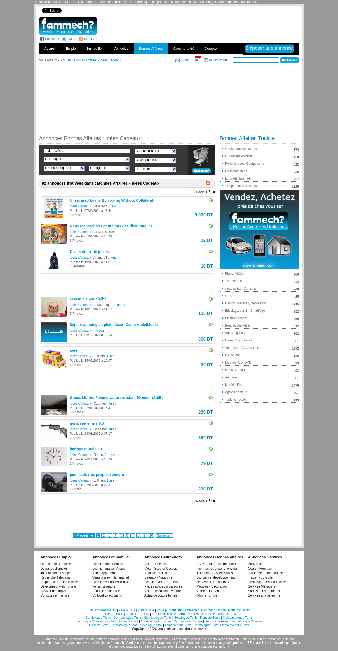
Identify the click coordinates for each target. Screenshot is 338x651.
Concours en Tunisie (54, 595)
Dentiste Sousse (216, 621)
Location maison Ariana (108, 568)
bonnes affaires (174, 646)
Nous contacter (239, 610)
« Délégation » (146, 160)
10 (151, 535)
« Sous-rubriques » (58, 168)
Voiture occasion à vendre (162, 591)
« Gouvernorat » (147, 151)
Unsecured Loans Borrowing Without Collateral (111, 200)
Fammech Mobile (213, 610)
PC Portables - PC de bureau (216, 564)
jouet (74, 350)
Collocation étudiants (107, 595)
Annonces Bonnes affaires (219, 557)
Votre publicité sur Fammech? (178, 610)
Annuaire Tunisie (137, 614)
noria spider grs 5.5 (87, 423)
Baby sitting (256, 564)
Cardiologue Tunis (98, 618)
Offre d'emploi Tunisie (55, 564)
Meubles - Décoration (211, 586)
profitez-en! (241, 643)
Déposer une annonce (269, 48)
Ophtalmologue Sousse (121, 621)
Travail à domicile (260, 577)
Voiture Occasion (156, 564)
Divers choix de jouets (89, 252)
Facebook (52, 39)
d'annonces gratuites (123, 646)
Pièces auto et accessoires (163, 586)
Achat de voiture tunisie (160, 595)
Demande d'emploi (53, 568)
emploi (212, 639)
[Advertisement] (208, 10)
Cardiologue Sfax (205, 625)
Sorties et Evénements (264, 591)
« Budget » (97, 168)
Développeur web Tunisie (58, 586)
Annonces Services (265, 557)
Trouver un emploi (53, 591)
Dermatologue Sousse (246, 621)
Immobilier (95, 49)
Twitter (71, 39)
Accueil (49, 49)
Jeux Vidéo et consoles (212, 582)
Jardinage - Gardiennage (265, 573)
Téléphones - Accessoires (214, 573)
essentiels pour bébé (88, 299)
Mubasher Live (227, 614)
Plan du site (146, 610)
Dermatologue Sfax (124, 625)
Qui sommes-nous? (102, 610)
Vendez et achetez (139, 643)
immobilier (274, 639)
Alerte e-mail (189, 60)
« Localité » (144, 169)
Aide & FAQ (127, 610)
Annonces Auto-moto (163, 557)
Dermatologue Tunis (128, 618)
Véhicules (121, 49)
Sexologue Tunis (186, 618)
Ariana (115, 257)
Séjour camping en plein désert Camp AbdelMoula (114, 325)
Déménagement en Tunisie (267, 582)
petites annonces (108, 639)
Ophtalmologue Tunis (238, 618)
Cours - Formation (261, 568)
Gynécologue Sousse (156, 621)
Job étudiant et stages (55, 573)
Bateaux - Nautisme (158, 577)
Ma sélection (218, 60)
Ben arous (118, 305)
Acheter (246, 639)
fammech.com (167, 629)
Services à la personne (264, 595)
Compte (211, 49)
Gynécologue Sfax (178, 625)
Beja (113, 206)
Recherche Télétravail (55, 577)
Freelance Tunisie (164, 614)
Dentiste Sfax (98, 625)
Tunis (112, 232)
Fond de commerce (106, 591)
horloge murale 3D (86, 449)
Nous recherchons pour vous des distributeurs (111, 226)
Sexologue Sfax (151, 625)
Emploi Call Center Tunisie (59, 582)
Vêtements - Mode (209, 591)
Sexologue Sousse (89, 621)
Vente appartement (105, 573)
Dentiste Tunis (210, 618)
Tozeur (100, 330)
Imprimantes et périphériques (216, 568)
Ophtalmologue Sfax (234, 625)
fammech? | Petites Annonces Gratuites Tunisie (68, 26)
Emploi (71, 49)
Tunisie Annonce (111, 614)
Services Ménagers (261, 586)
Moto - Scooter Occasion (161, 568)
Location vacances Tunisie (111, 582)
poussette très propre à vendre (97, 475)
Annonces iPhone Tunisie (197, 614)
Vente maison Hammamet (110, 577)
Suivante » (164, 535)
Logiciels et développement (215, 577)
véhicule (99, 643)
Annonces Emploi (56, 557)
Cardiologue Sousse (187, 621)
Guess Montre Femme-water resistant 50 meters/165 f (116, 398)
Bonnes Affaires (151, 49)
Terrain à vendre (103, 586)
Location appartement (107, 564)
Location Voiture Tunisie (161, 582)
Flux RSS (91, 39)
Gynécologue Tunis (158, 618)
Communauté (183, 49)
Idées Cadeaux (80, 206)
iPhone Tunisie (206, 595)
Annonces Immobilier (111, 557)
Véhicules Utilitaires (158, 573)
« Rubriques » (55, 159)
